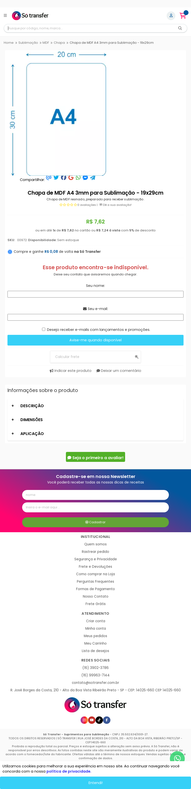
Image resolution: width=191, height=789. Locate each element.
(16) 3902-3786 (95, 667)
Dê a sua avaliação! (115, 205)
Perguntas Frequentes (95, 581)
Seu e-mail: (95, 308)
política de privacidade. (69, 771)
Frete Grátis (96, 604)
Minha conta (95, 628)
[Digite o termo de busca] (88, 28)
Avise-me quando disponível (95, 340)
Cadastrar (95, 522)
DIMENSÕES (31, 420)
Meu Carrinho (95, 643)
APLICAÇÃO (32, 434)
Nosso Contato (95, 596)
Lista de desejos (95, 651)
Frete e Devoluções (95, 566)
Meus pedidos (95, 636)
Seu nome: (95, 285)
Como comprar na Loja (95, 574)
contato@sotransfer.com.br (95, 682)
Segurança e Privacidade (95, 559)
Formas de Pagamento (95, 589)
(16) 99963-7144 (95, 675)
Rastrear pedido (95, 551)
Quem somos (95, 544)
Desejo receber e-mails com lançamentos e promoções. (98, 329)
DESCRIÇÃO (32, 406)
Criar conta (95, 621)
